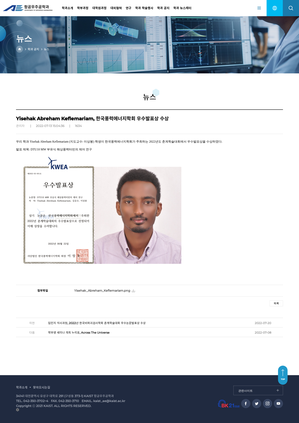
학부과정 (82, 8)
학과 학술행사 (144, 8)
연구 (128, 8)
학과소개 (67, 8)
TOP (283, 379)
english (275, 8)
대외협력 (116, 8)
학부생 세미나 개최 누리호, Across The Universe (78, 332)
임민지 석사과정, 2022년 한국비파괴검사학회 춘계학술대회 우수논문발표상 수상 (97, 323)
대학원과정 (99, 8)
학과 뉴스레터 (182, 8)
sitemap (259, 8)
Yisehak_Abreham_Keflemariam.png (102, 290)
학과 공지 (163, 8)
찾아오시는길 (41, 387)
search (291, 8)
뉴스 (46, 49)
